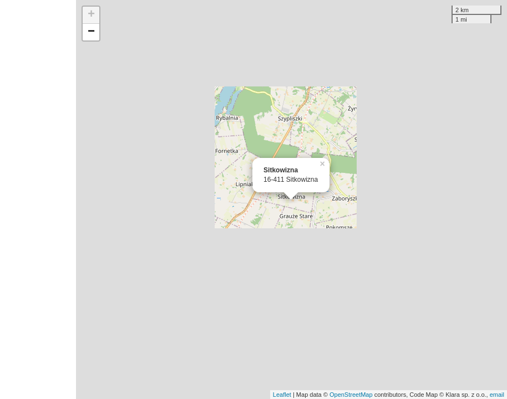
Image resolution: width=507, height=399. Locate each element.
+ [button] (91, 15)
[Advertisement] (38, 199)
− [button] (91, 32)
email (497, 394)
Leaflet (282, 394)
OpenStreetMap (351, 394)
